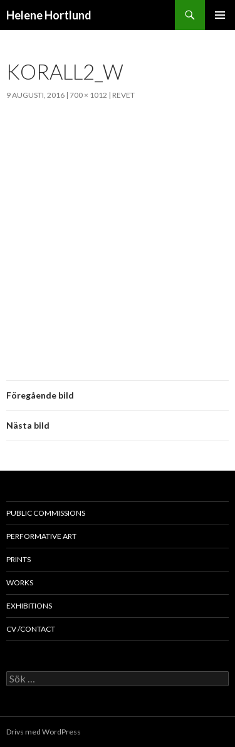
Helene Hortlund (48, 15)
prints (18, 559)
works (19, 582)
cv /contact (30, 629)
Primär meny (220, 15)
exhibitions (29, 605)
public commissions (45, 513)
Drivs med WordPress (43, 731)
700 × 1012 (88, 95)
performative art (41, 536)
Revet (123, 95)
